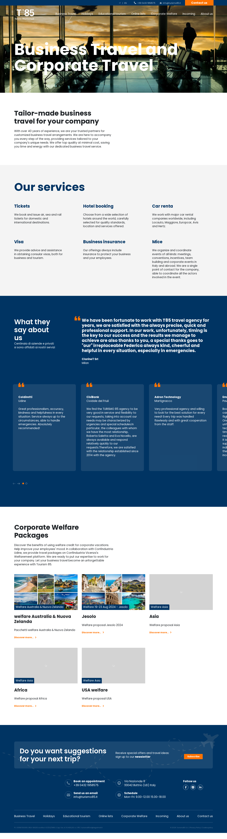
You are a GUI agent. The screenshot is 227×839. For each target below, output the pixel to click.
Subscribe (193, 761)
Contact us (199, 3)
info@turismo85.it (172, 3)
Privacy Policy (195, 833)
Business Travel (65, 14)
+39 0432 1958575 (146, 3)
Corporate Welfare (164, 14)
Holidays (87, 14)
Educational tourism (112, 14)
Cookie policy (207, 833)
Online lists (138, 14)
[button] (18, 483)
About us (207, 14)
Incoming (189, 14)
